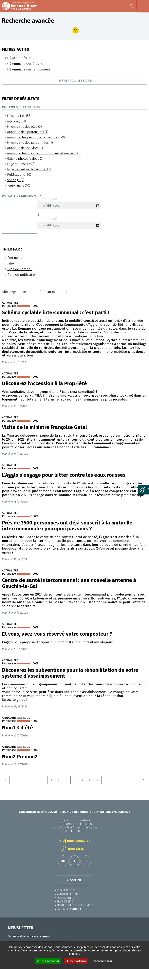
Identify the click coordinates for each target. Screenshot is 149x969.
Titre (10, 263)
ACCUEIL (75, 880)
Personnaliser (102, 961)
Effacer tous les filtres (76, 80)
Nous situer (76, 849)
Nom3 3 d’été (17, 728)
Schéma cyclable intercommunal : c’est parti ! (55, 313)
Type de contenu (19, 269)
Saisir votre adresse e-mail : (30, 936)
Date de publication (22, 275)
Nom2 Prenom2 (19, 757)
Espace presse (66, 890)
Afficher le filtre (75, 30)
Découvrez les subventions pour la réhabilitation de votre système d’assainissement (70, 673)
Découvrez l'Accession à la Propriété (44, 383)
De (69, 201)
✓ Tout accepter (48, 961)
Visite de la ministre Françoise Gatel (44, 427)
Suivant (143, 780)
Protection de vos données (75, 905)
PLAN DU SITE (65, 901)
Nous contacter (78, 841)
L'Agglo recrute (67, 909)
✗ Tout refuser (76, 961)
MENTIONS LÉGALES (68, 894)
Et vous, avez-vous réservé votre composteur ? (57, 634)
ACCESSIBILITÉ (65, 898)
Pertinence (15, 258)
